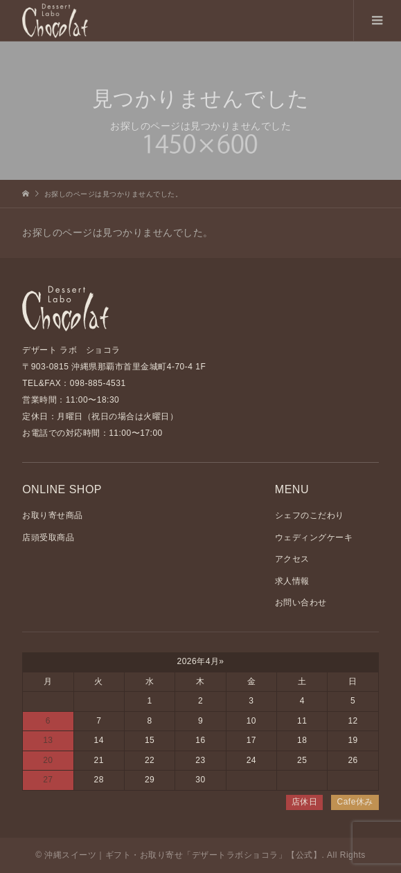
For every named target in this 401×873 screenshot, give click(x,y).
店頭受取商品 (48, 537)
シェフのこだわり (309, 515)
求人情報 (292, 581)
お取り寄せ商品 (52, 515)
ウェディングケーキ (314, 537)
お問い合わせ (301, 602)
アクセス (292, 559)
